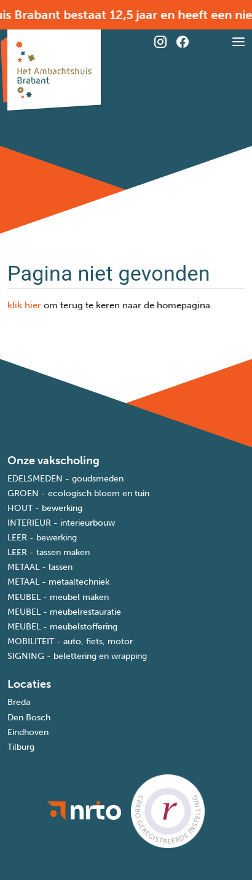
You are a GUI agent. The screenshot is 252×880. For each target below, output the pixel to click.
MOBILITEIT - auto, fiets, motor (70, 641)
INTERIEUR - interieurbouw (61, 523)
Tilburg (20, 747)
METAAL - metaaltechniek (58, 582)
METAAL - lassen (40, 567)
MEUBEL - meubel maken (58, 597)
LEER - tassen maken (48, 552)
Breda (18, 702)
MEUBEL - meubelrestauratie (64, 612)
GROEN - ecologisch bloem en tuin (78, 493)
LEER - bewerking (42, 537)
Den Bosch (28, 717)
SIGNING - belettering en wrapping (77, 656)
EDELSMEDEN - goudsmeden (65, 478)
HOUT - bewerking (44, 508)
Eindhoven (28, 732)
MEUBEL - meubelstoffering (62, 626)
